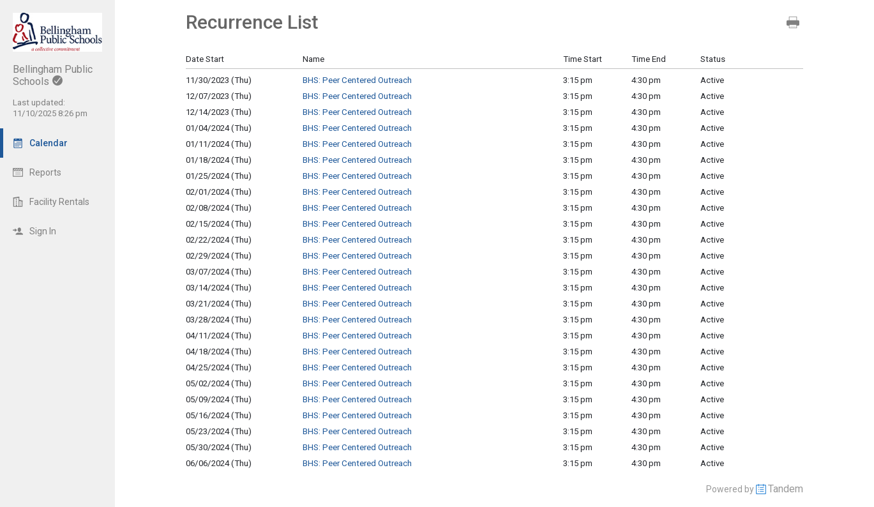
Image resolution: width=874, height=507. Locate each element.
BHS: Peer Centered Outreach (357, 80)
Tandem (785, 489)
